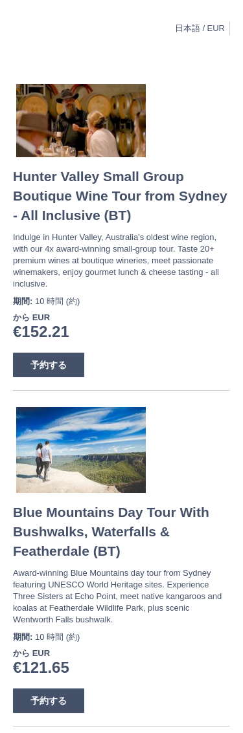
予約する (48, 365)
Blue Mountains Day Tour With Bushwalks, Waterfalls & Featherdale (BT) (111, 531)
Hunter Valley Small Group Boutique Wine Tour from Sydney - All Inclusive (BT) (120, 196)
